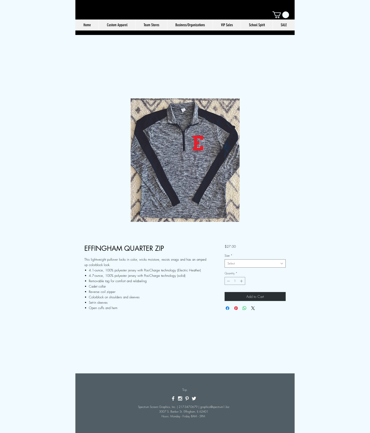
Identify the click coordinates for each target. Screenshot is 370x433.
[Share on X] (253, 308)
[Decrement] (228, 281)
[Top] (185, 390)
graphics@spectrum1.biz (214, 407)
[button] (280, 14)
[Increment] (242, 281)
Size (228, 255)
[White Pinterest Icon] (187, 398)
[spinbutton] (234, 281)
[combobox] (255, 263)
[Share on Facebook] (227, 308)
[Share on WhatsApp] (244, 308)
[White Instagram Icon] (180, 398)
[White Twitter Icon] (194, 398)
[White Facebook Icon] (173, 398)
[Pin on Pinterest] (236, 308)
